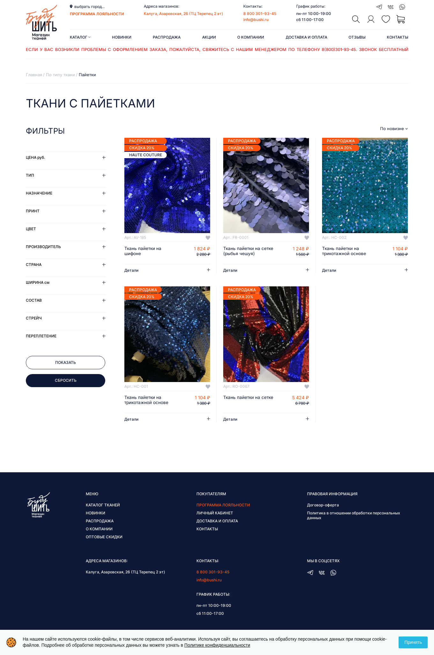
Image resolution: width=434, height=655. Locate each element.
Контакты (397, 37)
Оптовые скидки (104, 537)
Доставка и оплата (306, 37)
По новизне (392, 128)
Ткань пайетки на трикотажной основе (344, 251)
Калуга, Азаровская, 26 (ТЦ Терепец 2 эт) (183, 13)
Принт (33, 211)
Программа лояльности (223, 505)
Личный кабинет (214, 513)
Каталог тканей (103, 505)
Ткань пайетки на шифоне (143, 251)
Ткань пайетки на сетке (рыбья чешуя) (249, 251)
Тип (30, 175)
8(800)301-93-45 (339, 49)
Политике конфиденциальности (217, 645)
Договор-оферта (323, 505)
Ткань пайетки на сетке (249, 397)
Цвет (31, 228)
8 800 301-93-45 (259, 13)
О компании (250, 37)
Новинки (121, 37)
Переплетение (41, 336)
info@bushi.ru (255, 19)
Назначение (39, 193)
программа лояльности (97, 13)
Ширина (37, 282)
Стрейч (34, 318)
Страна (33, 264)
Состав (34, 300)
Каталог (80, 37)
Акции (209, 37)
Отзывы (357, 37)
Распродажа (166, 37)
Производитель (43, 246)
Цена (35, 157)
